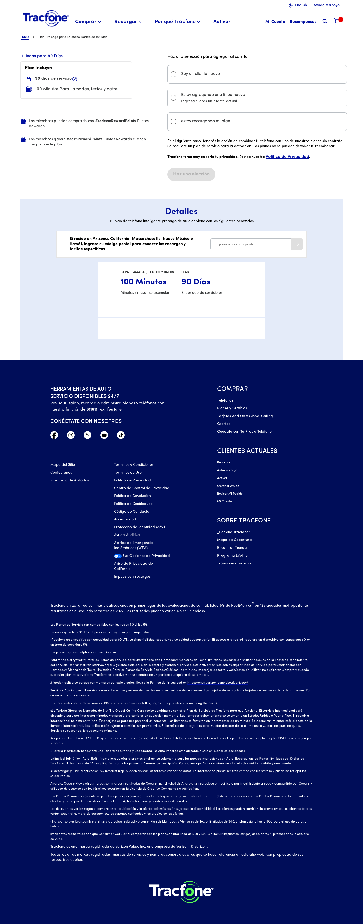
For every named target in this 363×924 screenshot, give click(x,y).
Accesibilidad (125, 519)
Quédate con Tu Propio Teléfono (244, 432)
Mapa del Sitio (62, 465)
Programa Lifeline (232, 556)
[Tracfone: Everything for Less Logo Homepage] (46, 18)
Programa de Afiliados (69, 480)
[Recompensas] (303, 22)
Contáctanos (61, 473)
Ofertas (223, 424)
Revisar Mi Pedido (230, 493)
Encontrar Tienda (232, 548)
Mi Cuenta (224, 501)
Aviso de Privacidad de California (133, 566)
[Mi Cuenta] (275, 22)
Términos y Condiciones (133, 465)
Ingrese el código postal (235, 244)
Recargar (223, 462)
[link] (222, 22)
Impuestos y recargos (132, 577)
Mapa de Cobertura (234, 540)
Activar (222, 478)
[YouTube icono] (104, 436)
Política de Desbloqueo (133, 504)
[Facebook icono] (54, 436)
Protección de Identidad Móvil (139, 527)
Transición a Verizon (234, 563)
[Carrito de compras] (337, 22)
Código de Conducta (131, 512)
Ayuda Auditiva (127, 535)
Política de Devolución (132, 496)
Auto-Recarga (227, 470)
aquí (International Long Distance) (191, 703)
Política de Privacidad (287, 157)
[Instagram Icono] (71, 436)
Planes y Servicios (232, 408)
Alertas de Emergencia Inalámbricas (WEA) (133, 545)
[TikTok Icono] (121, 436)
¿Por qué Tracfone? (233, 532)
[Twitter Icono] (87, 436)
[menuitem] (89, 22)
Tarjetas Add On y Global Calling (245, 416)
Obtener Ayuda (228, 486)
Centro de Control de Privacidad (142, 488)
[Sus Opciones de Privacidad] (142, 557)
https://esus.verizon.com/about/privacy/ (217, 682)
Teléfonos (225, 401)
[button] (89, 22)
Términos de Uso (128, 473)
